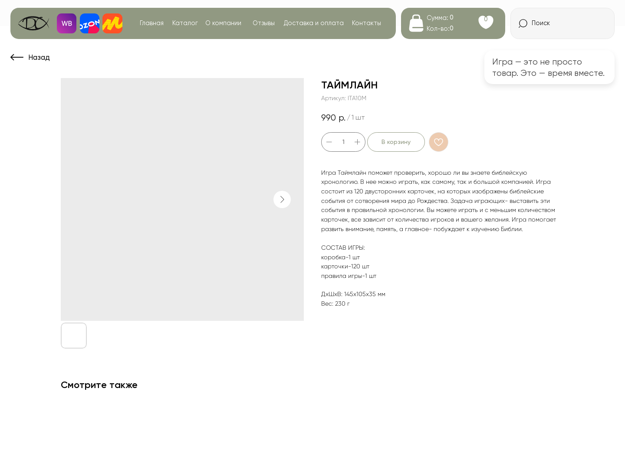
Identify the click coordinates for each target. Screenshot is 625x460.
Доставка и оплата (314, 23)
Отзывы (264, 23)
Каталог (185, 23)
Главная (152, 23)
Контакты (366, 23)
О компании (223, 23)
